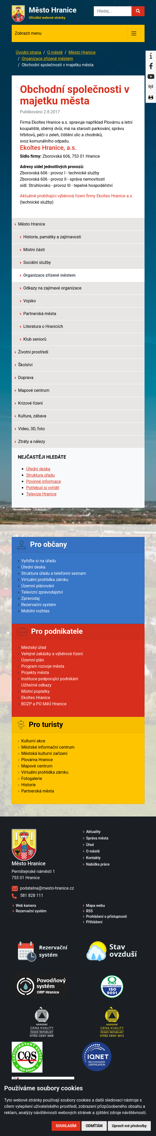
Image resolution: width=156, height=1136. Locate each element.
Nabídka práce (98, 864)
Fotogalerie (31, 778)
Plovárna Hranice (37, 759)
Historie (28, 784)
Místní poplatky (35, 691)
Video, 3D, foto (30, 428)
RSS (89, 911)
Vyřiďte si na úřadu (38, 560)
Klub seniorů (33, 339)
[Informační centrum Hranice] (151, 56)
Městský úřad (33, 647)
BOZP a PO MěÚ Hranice (44, 703)
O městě (55, 52)
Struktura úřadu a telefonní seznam (53, 573)
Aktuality (93, 832)
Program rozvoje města (42, 666)
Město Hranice (82, 52)
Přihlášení (94, 922)
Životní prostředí (31, 352)
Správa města (97, 838)
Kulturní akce (33, 740)
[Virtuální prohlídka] (151, 97)
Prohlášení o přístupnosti (106, 916)
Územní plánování (37, 585)
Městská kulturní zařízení (44, 753)
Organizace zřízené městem (47, 58)
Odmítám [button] (94, 1126)
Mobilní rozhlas (35, 610)
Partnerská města (38, 313)
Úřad (90, 845)
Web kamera (26, 905)
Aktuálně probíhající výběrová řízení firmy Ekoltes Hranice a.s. (76, 195)
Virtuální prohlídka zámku (44, 579)
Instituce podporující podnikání (49, 678)
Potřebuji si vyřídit (42, 487)
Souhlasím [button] (66, 1126)
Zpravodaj (30, 598)
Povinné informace (43, 481)
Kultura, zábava (30, 415)
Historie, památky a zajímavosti (50, 236)
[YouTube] (151, 77)
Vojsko (28, 300)
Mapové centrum (32, 390)
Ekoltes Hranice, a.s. (49, 147)
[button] (138, 11)
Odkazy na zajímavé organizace (51, 288)
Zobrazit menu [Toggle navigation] (28, 33)
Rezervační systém (38, 604)
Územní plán (32, 660)
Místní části (32, 249)
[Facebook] (151, 66)
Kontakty (93, 858)
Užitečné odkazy (36, 685)
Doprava (24, 377)
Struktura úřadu (40, 475)
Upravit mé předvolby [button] (129, 1126)
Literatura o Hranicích (41, 326)
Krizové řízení (29, 403)
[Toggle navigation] (133, 33)
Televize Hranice (41, 494)
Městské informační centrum (48, 747)
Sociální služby (35, 262)
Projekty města (35, 672)
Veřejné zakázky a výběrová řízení (52, 653)
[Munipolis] (151, 87)
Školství (24, 364)
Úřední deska (38, 468)
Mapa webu (95, 905)
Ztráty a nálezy (30, 441)
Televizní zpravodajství (42, 592)
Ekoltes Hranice (35, 697)
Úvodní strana (28, 52)
